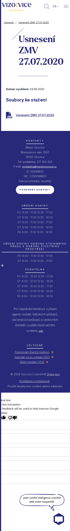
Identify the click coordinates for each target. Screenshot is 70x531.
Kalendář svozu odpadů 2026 (32, 357)
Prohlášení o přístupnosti (34, 381)
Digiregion (53, 374)
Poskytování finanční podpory (32, 352)
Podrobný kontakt (35, 189)
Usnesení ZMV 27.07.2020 (33, 22)
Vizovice (9, 22)
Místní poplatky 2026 (32, 362)
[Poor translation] (12, 417)
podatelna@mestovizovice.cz (39, 166)
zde (41, 331)
